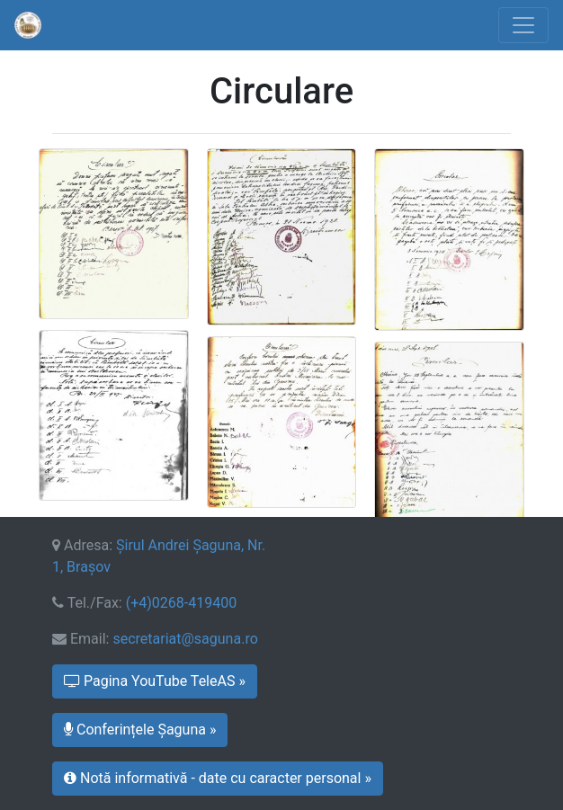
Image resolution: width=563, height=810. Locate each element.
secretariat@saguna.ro (184, 638)
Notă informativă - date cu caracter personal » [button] (217, 778)
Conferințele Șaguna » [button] (140, 729)
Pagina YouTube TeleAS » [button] (155, 681)
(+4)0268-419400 (181, 602)
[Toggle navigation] (523, 25)
